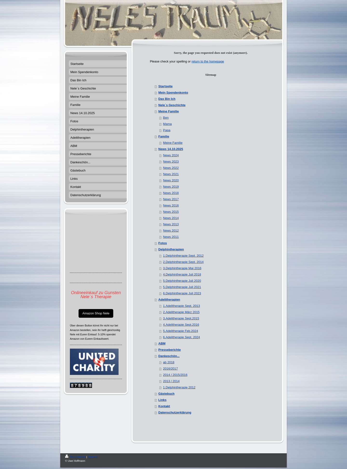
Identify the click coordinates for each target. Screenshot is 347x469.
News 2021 (171, 174)
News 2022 (171, 168)
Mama (167, 124)
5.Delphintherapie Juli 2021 (182, 287)
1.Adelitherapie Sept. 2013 (181, 306)
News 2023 (171, 161)
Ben (166, 117)
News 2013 (171, 224)
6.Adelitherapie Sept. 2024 (181, 337)
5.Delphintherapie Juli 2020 (182, 281)
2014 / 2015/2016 (175, 375)
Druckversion (75, 456)
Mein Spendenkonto (173, 92)
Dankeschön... (169, 356)
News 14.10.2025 (170, 149)
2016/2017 (170, 368)
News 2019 (171, 186)
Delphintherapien (171, 249)
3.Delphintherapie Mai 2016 (182, 268)
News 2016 (171, 205)
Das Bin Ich (166, 99)
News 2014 (171, 218)
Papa (166, 130)
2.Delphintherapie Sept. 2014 (183, 262)
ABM (162, 343)
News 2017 (171, 199)
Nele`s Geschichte (172, 105)
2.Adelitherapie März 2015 (181, 312)
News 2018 (171, 193)
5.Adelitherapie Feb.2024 (180, 331)
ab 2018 (168, 362)
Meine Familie (168, 111)
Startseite (165, 86)
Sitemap (92, 456)
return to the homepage (208, 61)
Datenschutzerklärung (174, 412)
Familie (163, 136)
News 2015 (171, 212)
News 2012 (171, 230)
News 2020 (171, 180)
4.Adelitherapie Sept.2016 (181, 324)
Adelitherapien (169, 299)
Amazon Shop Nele (95, 313)
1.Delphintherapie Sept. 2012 (183, 255)
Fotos (162, 243)
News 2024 (171, 155)
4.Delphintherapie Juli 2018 (182, 274)
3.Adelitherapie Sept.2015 (181, 318)
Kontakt (164, 406)
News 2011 (171, 237)
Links (162, 400)
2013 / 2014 (171, 381)
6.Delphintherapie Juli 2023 (182, 293)
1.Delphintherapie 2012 (179, 387)
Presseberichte (169, 350)
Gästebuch (166, 393)
